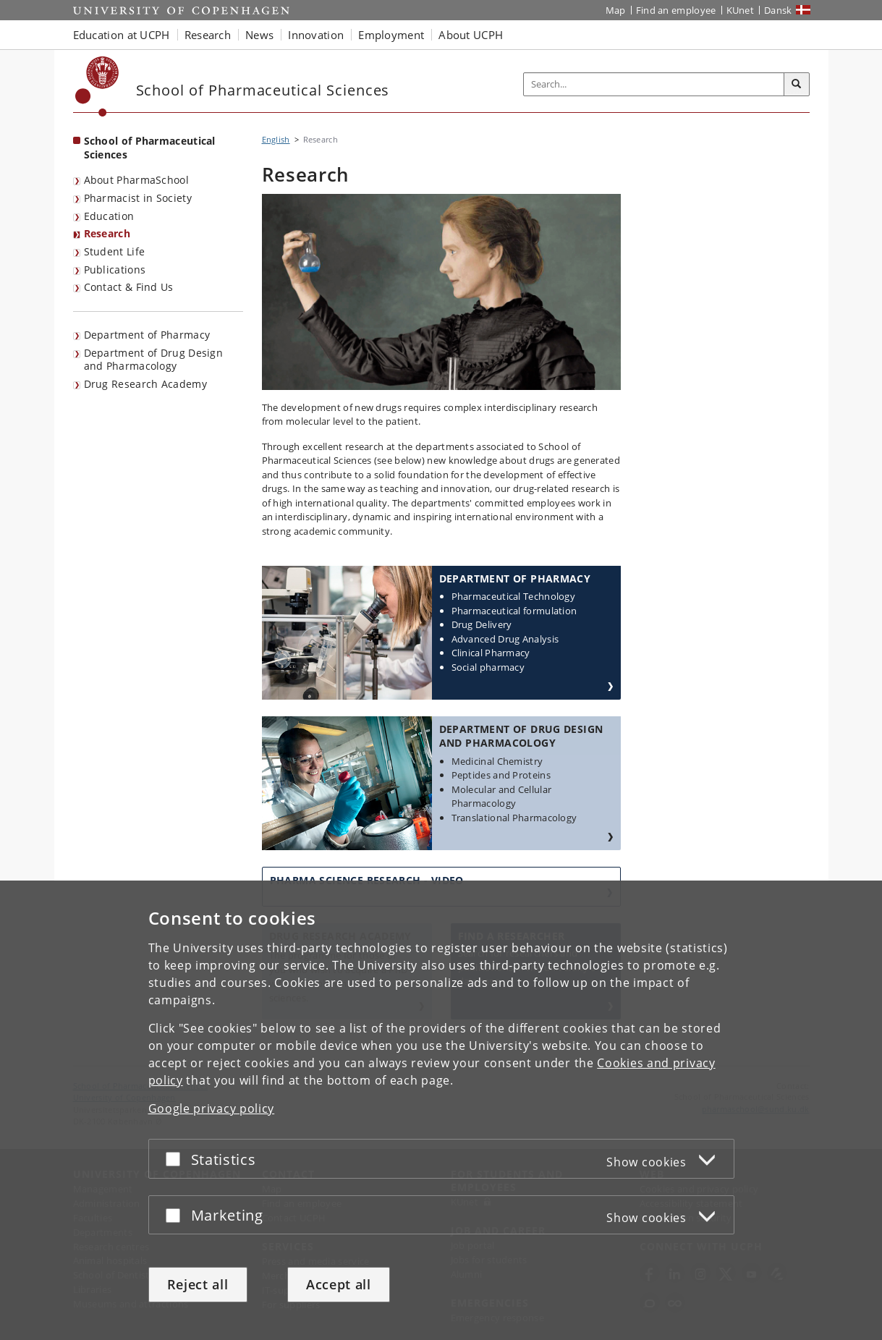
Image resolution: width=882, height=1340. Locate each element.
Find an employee (676, 10)
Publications (115, 269)
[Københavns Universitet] (97, 86)
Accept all (338, 1284)
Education (109, 216)
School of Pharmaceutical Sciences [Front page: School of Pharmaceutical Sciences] (150, 147)
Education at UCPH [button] (121, 34)
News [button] (259, 34)
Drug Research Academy (145, 384)
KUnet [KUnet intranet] (740, 10)
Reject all (198, 1284)
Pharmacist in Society (138, 198)
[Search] (797, 84)
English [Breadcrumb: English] (276, 139)
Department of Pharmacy (147, 335)
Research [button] (208, 34)
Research (107, 233)
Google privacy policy (211, 1108)
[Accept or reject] (176, 1159)
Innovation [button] (316, 34)
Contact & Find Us (129, 287)
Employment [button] (391, 34)
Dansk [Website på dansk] (778, 10)
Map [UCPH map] (616, 10)
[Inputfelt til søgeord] (654, 84)
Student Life (114, 251)
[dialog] (441, 1110)
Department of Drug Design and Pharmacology (154, 359)
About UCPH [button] (470, 34)
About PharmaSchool (136, 180)
